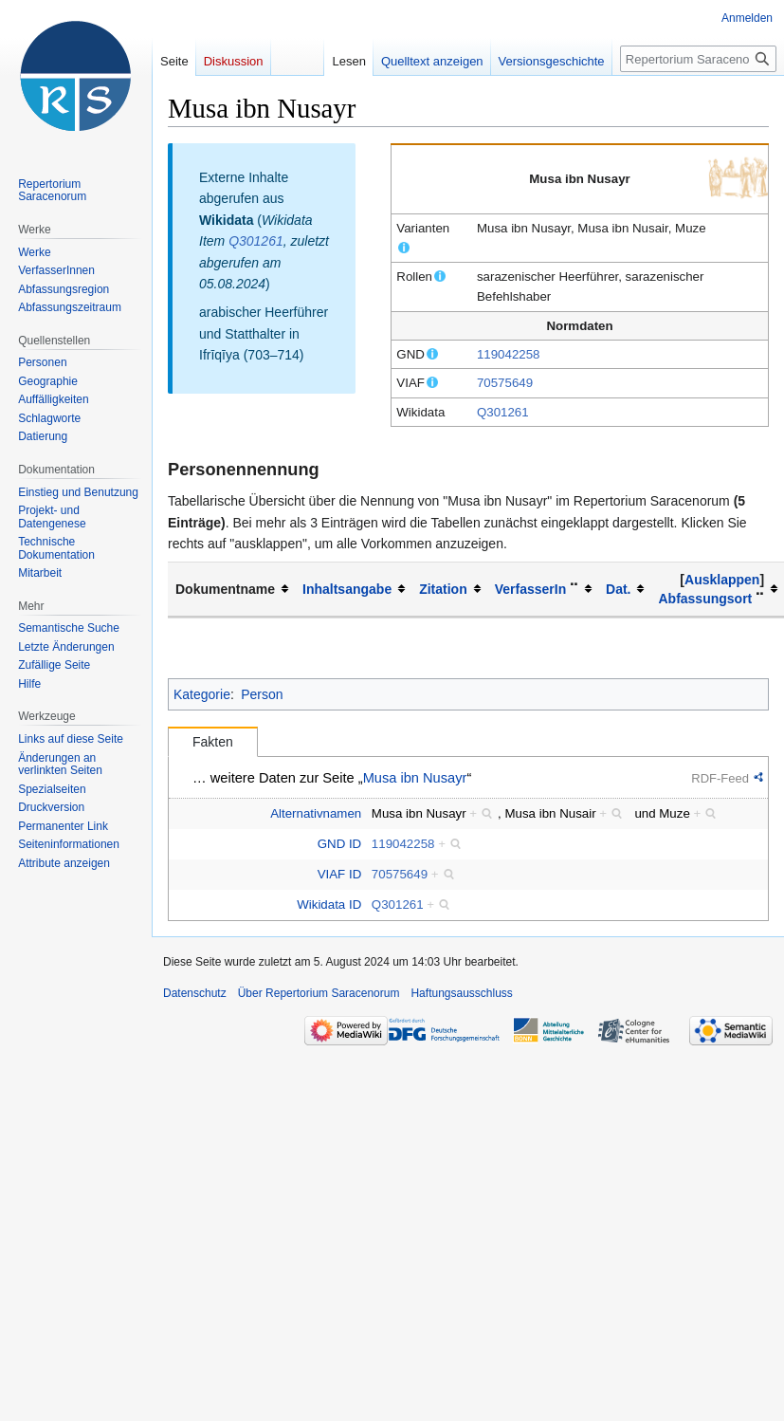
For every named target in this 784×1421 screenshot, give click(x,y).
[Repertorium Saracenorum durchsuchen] (698, 59)
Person (262, 694)
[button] (722, 579)
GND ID (340, 844)
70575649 (505, 383)
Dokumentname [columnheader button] (225, 589)
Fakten (212, 741)
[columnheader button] (353, 590)
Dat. (618, 589)
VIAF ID (340, 874)
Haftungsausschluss (461, 993)
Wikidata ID (329, 904)
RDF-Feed (720, 778)
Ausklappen (721, 579)
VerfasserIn (531, 589)
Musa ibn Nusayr (415, 777)
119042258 (508, 354)
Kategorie (201, 694)
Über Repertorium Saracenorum (319, 993)
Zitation (443, 589)
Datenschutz (195, 993)
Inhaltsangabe (347, 589)
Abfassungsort (705, 598)
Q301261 (503, 412)
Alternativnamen (315, 813)
